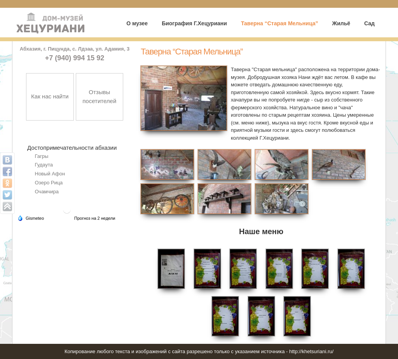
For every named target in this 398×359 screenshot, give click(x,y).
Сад (369, 23)
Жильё (341, 23)
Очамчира (47, 191)
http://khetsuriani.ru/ (311, 351)
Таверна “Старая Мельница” (279, 23)
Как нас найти (49, 96)
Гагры (42, 156)
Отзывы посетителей (99, 96)
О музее (137, 23)
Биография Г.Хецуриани (194, 23)
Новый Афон (50, 174)
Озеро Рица (49, 183)
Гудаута (44, 165)
